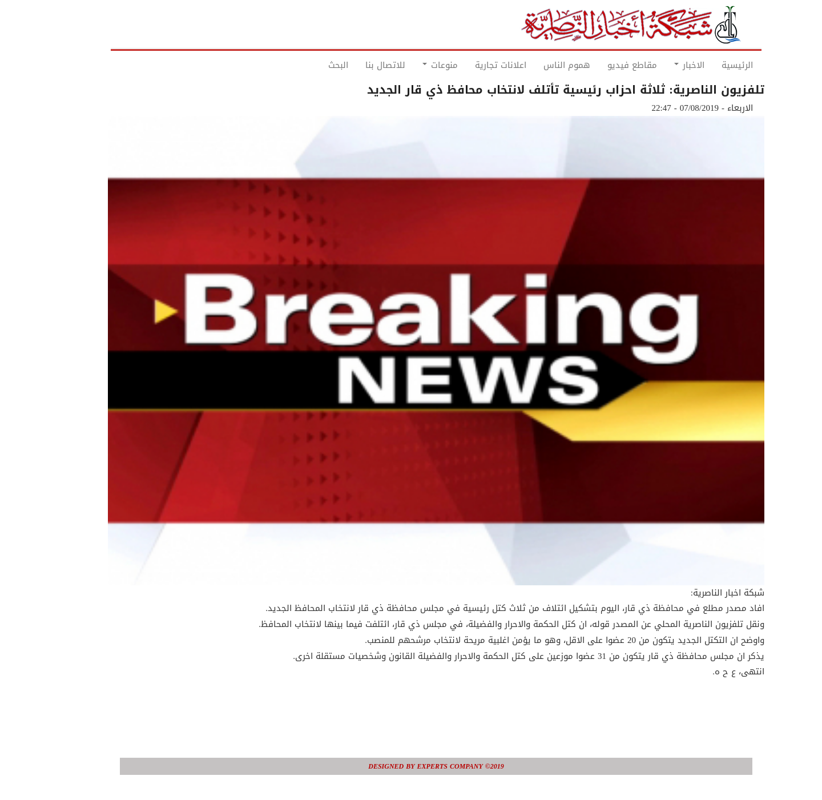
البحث (313, 65)
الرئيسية (712, 65)
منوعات (415, 65)
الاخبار (664, 65)
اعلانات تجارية (475, 65)
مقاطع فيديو (607, 65)
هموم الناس (541, 65)
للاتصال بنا (360, 65)
